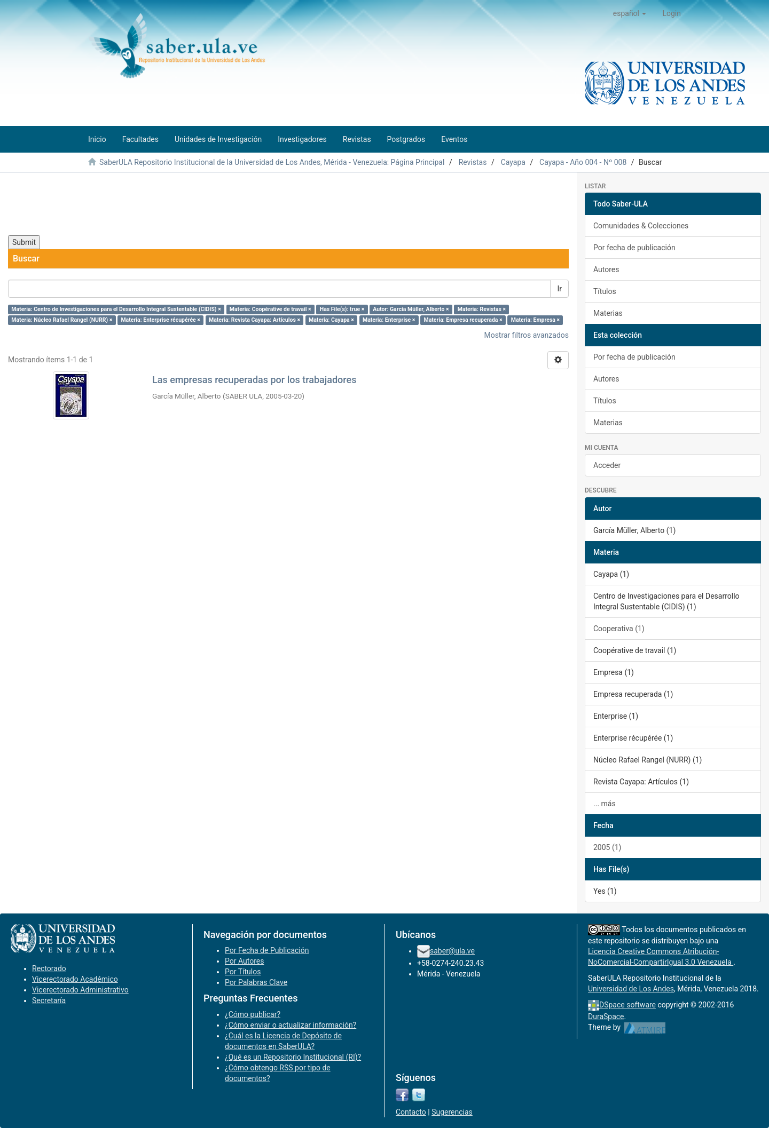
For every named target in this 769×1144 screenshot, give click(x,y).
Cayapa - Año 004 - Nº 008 (582, 162)
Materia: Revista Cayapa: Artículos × (254, 319)
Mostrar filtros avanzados (526, 335)
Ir (559, 288)
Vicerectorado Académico (75, 979)
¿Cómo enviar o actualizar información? (290, 1025)
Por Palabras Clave (256, 982)
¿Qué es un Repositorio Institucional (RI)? (293, 1057)
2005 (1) (607, 847)
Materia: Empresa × (535, 319)
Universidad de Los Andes (631, 988)
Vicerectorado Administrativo (80, 990)
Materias (608, 313)
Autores (606, 269)
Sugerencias (452, 1112)
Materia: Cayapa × (331, 319)
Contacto (411, 1112)
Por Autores (244, 961)
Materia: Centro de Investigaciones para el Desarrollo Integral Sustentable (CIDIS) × (116, 309)
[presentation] (89, 204)
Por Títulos (243, 971)
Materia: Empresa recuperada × (463, 319)
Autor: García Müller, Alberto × (411, 309)
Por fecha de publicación (634, 247)
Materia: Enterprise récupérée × (160, 319)
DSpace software (627, 1004)
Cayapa (513, 162)
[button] (630, 13)
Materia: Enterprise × (389, 319)
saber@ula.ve (452, 951)
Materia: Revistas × (482, 309)
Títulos (604, 291)
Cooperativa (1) (619, 628)
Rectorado (49, 968)
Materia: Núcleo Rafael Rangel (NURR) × (61, 319)
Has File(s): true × (342, 309)
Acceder (607, 465)
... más (604, 803)
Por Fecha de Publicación (267, 950)
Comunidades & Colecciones (640, 225)
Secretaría (49, 1000)
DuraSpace (606, 1016)
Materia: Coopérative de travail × (270, 309)
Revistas (473, 162)
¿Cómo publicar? (252, 1014)
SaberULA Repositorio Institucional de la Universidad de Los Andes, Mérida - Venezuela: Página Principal (271, 162)
